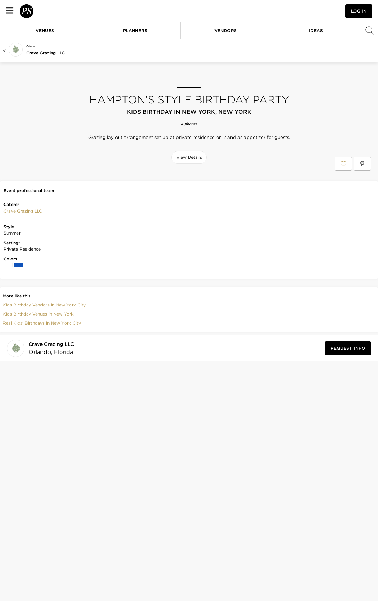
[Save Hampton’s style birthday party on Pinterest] (362, 164)
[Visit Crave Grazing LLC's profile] (52, 450)
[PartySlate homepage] (47, 11)
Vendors (225, 30)
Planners (135, 30)
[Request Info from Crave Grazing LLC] (348, 450)
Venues (45, 30)
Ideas (316, 30)
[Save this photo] (73, 181)
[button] (293, 11)
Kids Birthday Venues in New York (38, 415)
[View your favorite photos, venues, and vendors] (293, 11)
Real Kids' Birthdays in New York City (42, 424)
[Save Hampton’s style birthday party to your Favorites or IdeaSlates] (343, 164)
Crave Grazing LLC (45, 52)
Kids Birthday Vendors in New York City (44, 406)
